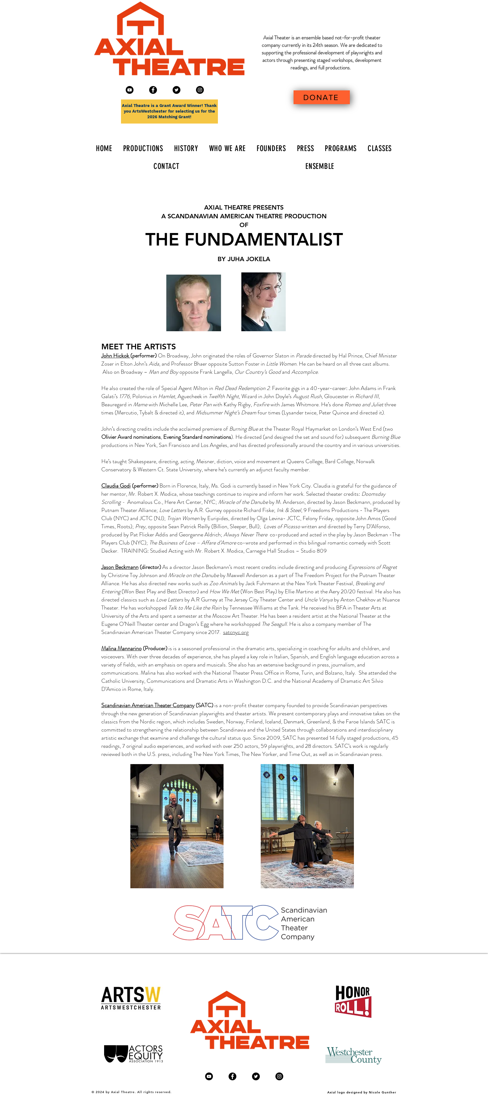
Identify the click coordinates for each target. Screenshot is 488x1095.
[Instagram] (200, 90)
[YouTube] (129, 90)
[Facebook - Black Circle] (153, 90)
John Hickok (115, 356)
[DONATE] (322, 97)
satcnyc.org (236, 632)
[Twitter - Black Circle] (176, 90)
